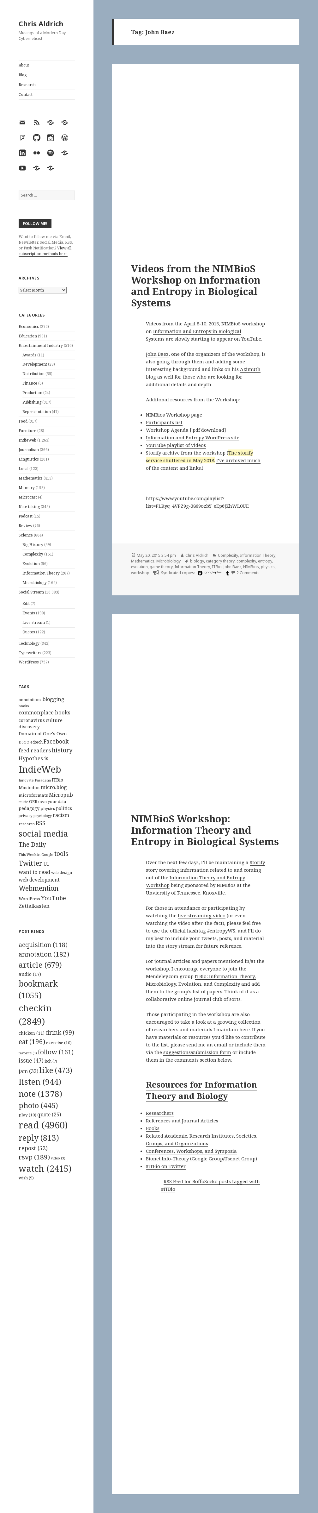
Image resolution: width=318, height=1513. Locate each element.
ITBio (217, 566)
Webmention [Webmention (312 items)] (38, 888)
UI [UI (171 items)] (46, 863)
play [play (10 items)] (27, 1115)
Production (32, 392)
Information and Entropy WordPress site (192, 437)
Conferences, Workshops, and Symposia (191, 1151)
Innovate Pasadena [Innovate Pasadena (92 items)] (35, 780)
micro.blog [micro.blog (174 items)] (54, 787)
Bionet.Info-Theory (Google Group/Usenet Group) (201, 1158)
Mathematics (31, 478)
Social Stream (31, 592)
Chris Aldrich (41, 23)
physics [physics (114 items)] (47, 808)
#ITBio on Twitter (166, 1166)
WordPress (29, 662)
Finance (29, 383)
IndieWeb (27, 440)
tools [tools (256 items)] (61, 853)
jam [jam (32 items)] (28, 1071)
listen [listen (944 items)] (40, 1081)
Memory (27, 487)
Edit (26, 603)
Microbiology (34, 582)
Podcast (26, 516)
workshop (140, 572)
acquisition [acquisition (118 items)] (43, 944)
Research (27, 84)
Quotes (28, 632)
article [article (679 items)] (40, 964)
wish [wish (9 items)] (26, 1178)
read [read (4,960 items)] (43, 1125)
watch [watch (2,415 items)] (45, 1168)
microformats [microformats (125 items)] (33, 795)
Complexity (32, 554)
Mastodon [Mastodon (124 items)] (29, 787)
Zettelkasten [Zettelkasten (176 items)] (34, 905)
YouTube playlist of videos (176, 445)
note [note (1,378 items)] (40, 1093)
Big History (32, 544)
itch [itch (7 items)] (51, 1061)
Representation (36, 411)
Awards (29, 355)
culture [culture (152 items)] (54, 720)
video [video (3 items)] (58, 1158)
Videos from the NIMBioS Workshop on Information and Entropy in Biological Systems (196, 285)
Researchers (160, 1113)
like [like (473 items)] (55, 1070)
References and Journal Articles (182, 1120)
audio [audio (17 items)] (30, 974)
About (24, 65)
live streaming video (201, 915)
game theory (161, 566)
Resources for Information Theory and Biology (201, 1090)
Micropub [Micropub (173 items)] (61, 794)
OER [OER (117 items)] (33, 801)
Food (23, 421)
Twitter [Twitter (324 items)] (30, 863)
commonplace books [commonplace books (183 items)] (44, 712)
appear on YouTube (239, 339)
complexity (246, 561)
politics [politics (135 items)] (64, 808)
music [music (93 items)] (23, 801)
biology (197, 561)
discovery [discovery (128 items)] (29, 727)
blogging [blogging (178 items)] (53, 699)
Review (25, 525)
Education (28, 336)
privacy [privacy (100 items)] (26, 815)
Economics (29, 326)
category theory (220, 561)
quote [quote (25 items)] (49, 1114)
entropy (265, 561)
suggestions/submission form (197, 1052)
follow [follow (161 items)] (56, 1051)
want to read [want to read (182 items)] (34, 872)
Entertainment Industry (41, 345)
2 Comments (248, 572)
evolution (139, 566)
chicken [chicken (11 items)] (32, 1033)
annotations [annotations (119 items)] (30, 699)
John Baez (157, 354)
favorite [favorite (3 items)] (28, 1053)
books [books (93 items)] (24, 705)
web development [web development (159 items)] (39, 879)
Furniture (27, 430)
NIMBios (251, 566)
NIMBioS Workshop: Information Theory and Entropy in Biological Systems (205, 830)
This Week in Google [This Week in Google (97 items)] (36, 854)
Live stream (33, 622)
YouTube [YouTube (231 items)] (53, 898)
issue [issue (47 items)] (31, 1060)
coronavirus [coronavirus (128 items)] (32, 720)
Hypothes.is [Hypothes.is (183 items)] (33, 758)
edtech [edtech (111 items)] (36, 742)
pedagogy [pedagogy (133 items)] (29, 808)
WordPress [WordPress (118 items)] (29, 898)
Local (23, 468)
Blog (23, 75)
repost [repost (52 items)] (33, 1148)
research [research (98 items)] (27, 823)
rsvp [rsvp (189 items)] (34, 1156)
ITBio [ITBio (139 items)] (57, 780)
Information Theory (41, 573)
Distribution (33, 373)
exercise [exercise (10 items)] (59, 1042)
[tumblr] (227, 573)
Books (152, 1128)
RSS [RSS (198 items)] (40, 823)
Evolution (31, 563)
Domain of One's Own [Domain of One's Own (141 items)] (43, 734)
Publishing (31, 402)
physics (268, 566)
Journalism (29, 449)
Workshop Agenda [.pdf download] (186, 430)
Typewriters (30, 653)
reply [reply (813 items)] (39, 1138)
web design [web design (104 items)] (61, 872)
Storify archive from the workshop (185, 452)
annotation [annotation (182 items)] (44, 954)
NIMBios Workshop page (174, 414)
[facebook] (199, 573)
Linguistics (29, 459)
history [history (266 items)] (62, 750)
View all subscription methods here (45, 250)
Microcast (28, 497)
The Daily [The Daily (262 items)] (32, 844)
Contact (26, 94)
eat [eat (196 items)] (32, 1041)
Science (26, 535)
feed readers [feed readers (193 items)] (35, 750)
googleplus (213, 572)
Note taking (29, 506)
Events (28, 613)
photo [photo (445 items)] (38, 1105)
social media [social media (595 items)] (43, 833)
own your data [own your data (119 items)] (52, 801)
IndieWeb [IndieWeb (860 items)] (40, 769)
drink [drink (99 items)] (59, 1032)
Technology (29, 643)
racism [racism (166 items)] (61, 815)
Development (34, 364)
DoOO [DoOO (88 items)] (24, 742)
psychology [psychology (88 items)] (42, 815)
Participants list (164, 422)
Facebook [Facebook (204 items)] (56, 741)
